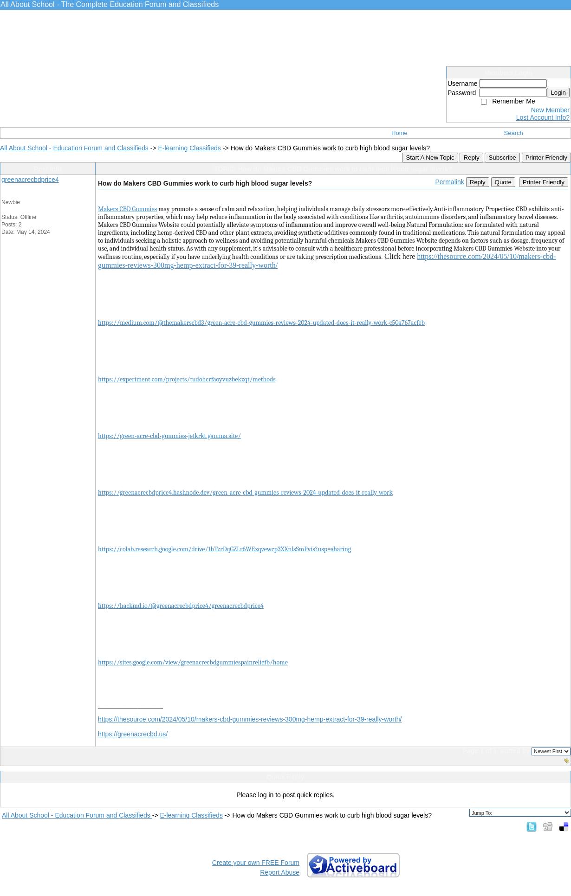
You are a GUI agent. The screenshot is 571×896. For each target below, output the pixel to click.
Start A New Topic (430, 157)
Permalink (449, 182)
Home (399, 132)
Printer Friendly (546, 157)
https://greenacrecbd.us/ (133, 734)
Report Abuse (279, 872)
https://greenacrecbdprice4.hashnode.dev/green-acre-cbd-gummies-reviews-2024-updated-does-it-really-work (245, 492)
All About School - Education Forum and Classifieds (75, 148)
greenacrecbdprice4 (30, 179)
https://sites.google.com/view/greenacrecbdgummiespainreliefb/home (193, 662)
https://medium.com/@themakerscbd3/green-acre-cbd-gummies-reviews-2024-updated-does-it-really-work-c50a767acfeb (261, 323)
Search (513, 132)
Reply (471, 157)
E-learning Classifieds (189, 148)
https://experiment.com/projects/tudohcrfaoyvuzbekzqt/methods (187, 379)
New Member (550, 110)
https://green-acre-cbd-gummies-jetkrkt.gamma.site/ (169, 436)
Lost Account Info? (543, 117)
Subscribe (502, 157)
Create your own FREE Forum (255, 862)
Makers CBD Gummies (127, 209)
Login (558, 92)
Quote (503, 182)
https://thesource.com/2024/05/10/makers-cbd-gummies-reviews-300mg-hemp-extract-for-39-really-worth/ (250, 719)
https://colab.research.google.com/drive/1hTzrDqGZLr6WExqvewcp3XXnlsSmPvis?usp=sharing (224, 549)
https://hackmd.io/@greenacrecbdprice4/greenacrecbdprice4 (181, 606)
